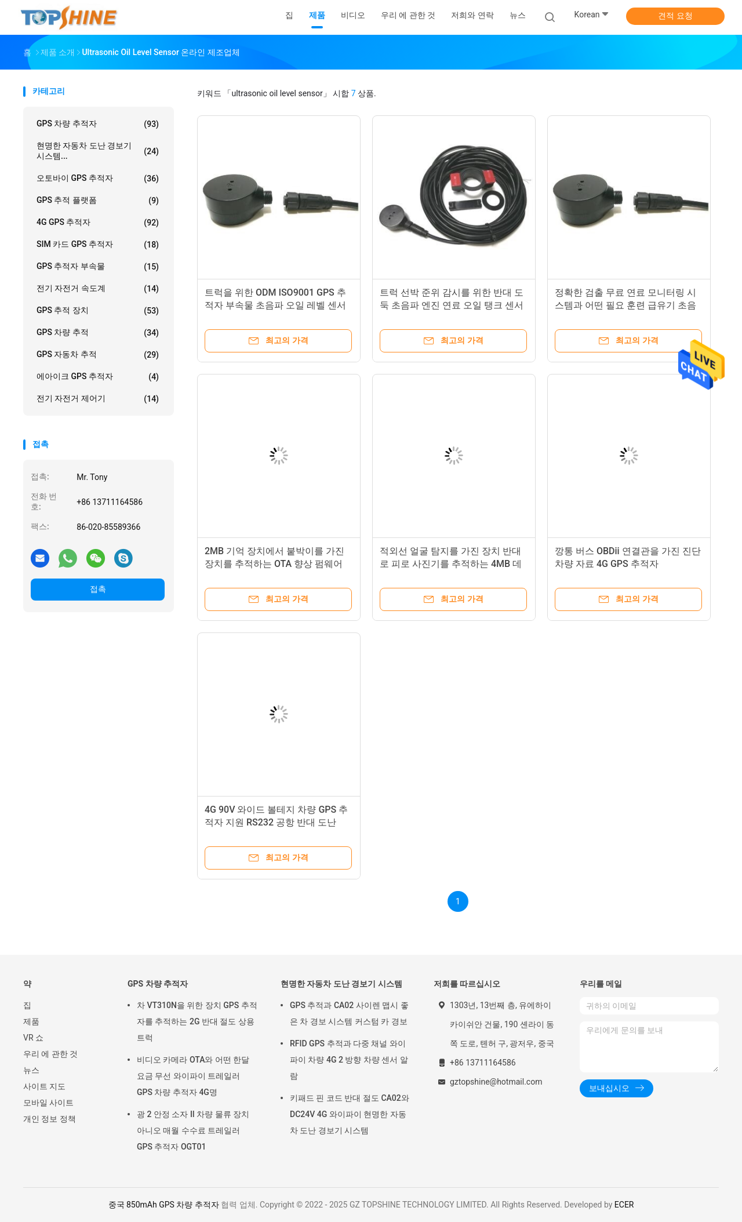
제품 (31, 1021)
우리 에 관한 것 (50, 1054)
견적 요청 (675, 15)
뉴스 (31, 1070)
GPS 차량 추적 (98, 333)
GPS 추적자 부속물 (98, 266)
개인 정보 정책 (49, 1118)
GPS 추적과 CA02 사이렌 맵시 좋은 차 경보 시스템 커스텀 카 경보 (349, 1013)
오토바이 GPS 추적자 (98, 178)
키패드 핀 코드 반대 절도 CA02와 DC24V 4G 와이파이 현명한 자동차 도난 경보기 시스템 (349, 1114)
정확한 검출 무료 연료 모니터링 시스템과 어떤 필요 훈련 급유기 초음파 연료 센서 (625, 305)
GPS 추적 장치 (98, 311)
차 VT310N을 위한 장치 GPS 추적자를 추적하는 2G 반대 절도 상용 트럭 (197, 1021)
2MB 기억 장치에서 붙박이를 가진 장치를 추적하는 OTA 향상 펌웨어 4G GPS (274, 563)
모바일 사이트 (48, 1102)
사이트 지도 (44, 1086)
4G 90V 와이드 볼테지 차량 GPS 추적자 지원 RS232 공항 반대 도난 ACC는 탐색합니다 (276, 822)
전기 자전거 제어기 (98, 399)
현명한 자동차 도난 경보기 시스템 (341, 983)
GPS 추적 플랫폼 (98, 200)
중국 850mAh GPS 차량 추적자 (163, 1204)
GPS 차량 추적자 (98, 124)
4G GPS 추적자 (98, 222)
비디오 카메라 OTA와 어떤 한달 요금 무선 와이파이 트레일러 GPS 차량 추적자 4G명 (193, 1076)
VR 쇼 (33, 1037)
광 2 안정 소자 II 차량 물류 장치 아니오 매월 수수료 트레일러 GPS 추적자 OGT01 (193, 1130)
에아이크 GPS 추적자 (98, 377)
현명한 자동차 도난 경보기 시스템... (98, 151)
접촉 (98, 589)
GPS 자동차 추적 (98, 355)
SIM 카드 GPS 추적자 (98, 244)
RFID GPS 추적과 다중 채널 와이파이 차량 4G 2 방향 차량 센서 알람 (349, 1060)
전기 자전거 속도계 (98, 288)
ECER (624, 1204)
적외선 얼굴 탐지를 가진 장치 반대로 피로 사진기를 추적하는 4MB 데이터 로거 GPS (451, 563)
